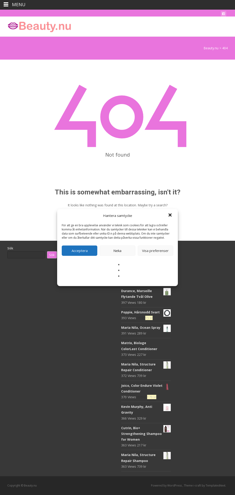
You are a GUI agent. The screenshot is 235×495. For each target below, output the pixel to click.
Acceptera (80, 250)
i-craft (197, 485)
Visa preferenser (155, 250)
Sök (10, 248)
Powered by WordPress (166, 485)
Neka (117, 250)
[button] (170, 215)
